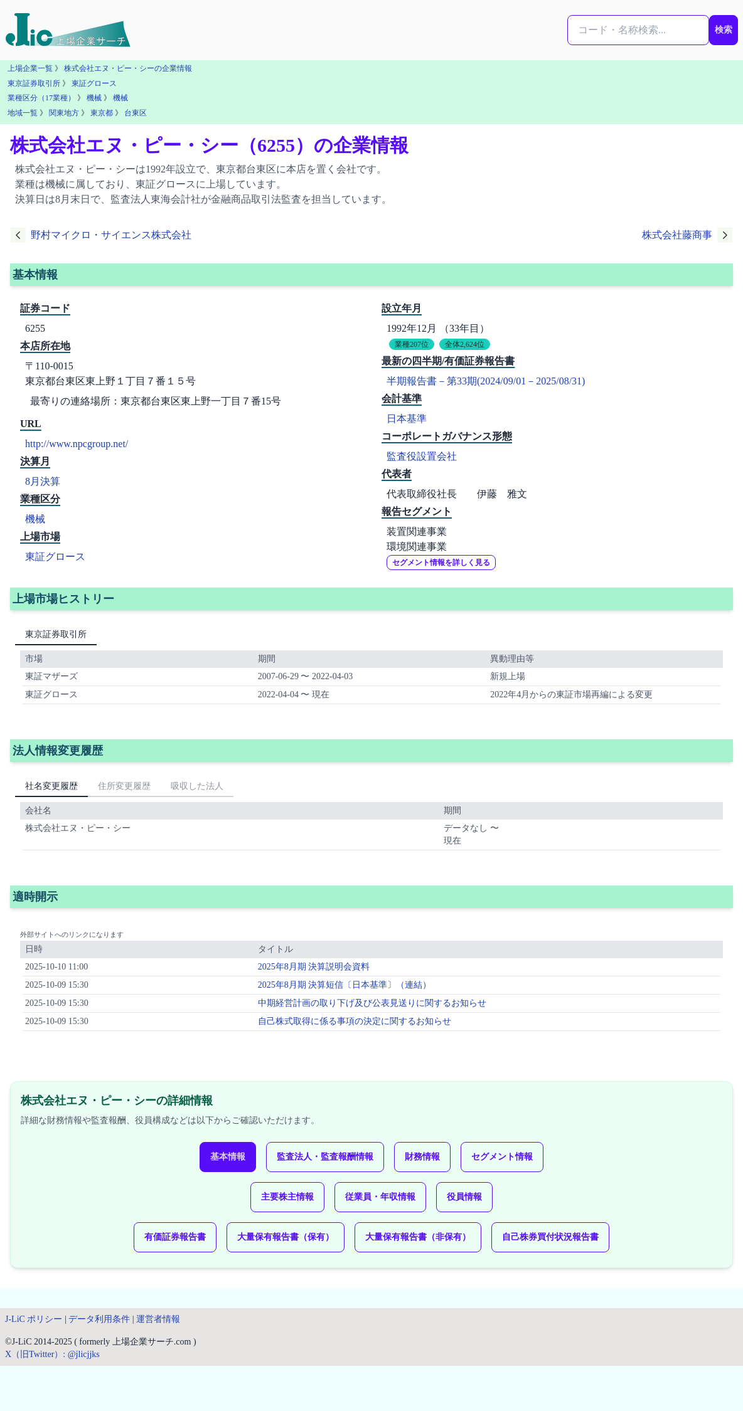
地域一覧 (23, 112)
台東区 (135, 112)
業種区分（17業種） (41, 97)
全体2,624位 (464, 344)
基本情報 (227, 1156)
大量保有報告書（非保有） (418, 1237)
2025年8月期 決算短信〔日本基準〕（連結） (345, 985)
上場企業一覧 (30, 68)
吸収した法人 (197, 786)
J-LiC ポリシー (33, 1319)
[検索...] (638, 30)
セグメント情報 (502, 1156)
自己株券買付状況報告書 (550, 1237)
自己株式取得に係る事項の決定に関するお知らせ (354, 1021)
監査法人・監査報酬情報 (325, 1156)
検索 (723, 29)
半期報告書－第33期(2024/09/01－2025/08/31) (486, 381)
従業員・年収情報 (380, 1197)
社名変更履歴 (51, 786)
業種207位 (412, 344)
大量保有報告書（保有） (285, 1237)
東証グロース (94, 83)
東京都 (101, 112)
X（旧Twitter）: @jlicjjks (52, 1354)
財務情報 (422, 1156)
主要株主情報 (287, 1197)
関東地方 (64, 112)
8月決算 (42, 481)
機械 (94, 97)
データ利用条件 (99, 1319)
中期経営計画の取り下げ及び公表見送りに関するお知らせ (372, 1003)
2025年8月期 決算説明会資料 (314, 966)
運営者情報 (158, 1319)
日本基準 (407, 418)
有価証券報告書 (175, 1237)
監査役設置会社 (422, 456)
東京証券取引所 (34, 83)
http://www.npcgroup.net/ (76, 443)
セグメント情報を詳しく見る (441, 562)
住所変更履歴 (124, 786)
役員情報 (464, 1197)
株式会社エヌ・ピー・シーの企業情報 (128, 68)
